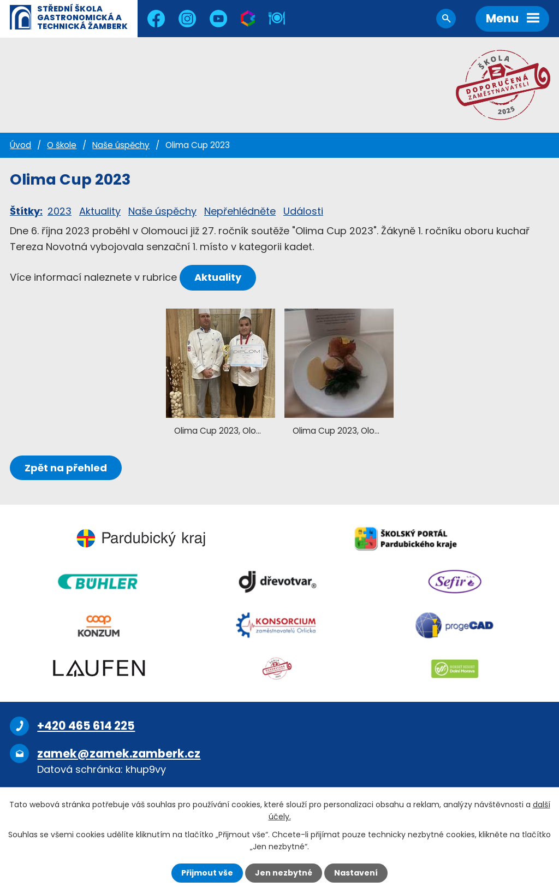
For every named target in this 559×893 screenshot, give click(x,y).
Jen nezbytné (283, 872)
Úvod (20, 145)
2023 (59, 211)
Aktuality (100, 211)
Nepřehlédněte (240, 211)
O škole (61, 145)
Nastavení (356, 872)
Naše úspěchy (121, 145)
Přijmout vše (207, 872)
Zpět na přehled (66, 468)
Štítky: (26, 211)
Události (303, 211)
